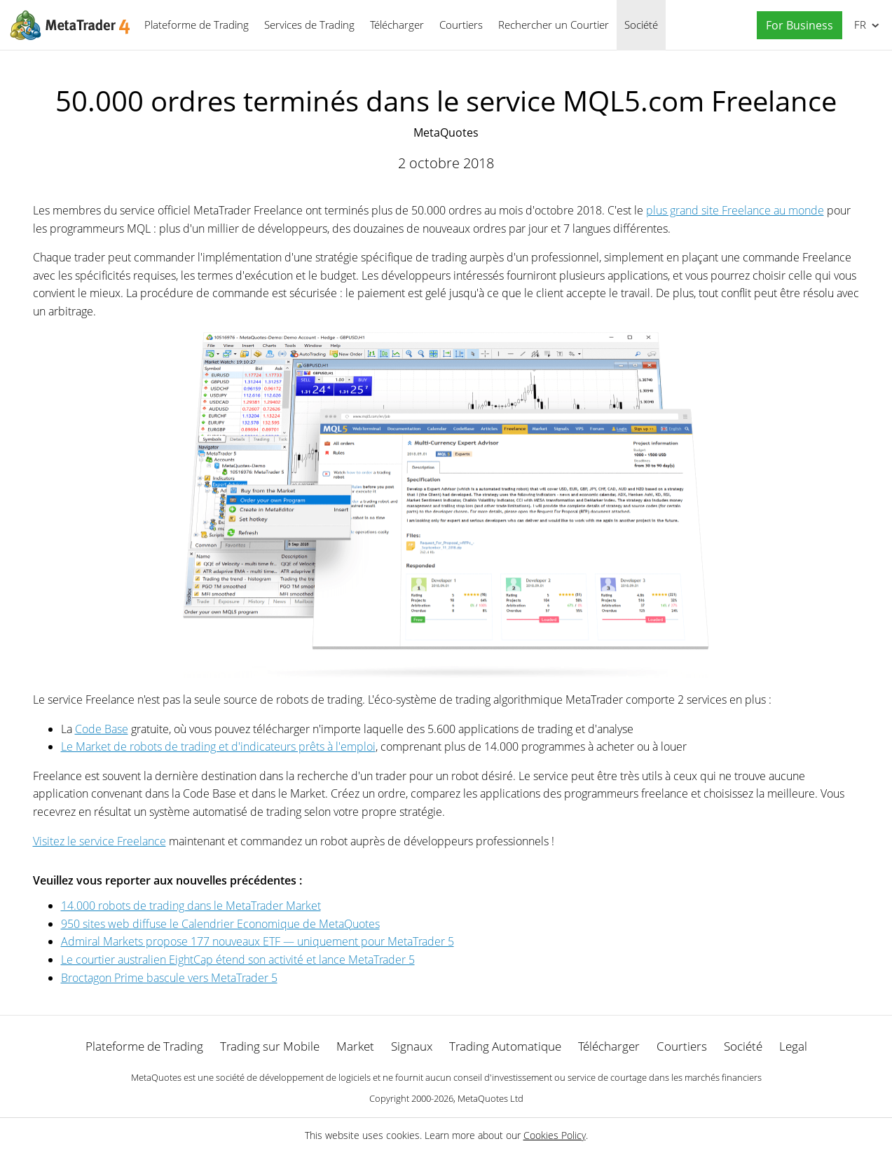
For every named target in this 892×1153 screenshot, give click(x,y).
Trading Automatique (505, 1046)
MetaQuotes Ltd (490, 1098)
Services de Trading (309, 25)
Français (858, 25)
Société (641, 25)
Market (355, 1046)
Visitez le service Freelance (99, 841)
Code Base (101, 729)
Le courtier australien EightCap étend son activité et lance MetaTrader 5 (238, 959)
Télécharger (397, 25)
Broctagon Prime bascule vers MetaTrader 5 (169, 977)
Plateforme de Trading (196, 25)
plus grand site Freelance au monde (735, 210)
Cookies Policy (554, 1135)
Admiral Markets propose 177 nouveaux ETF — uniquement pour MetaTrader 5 (257, 941)
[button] (796, 25)
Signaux (411, 1046)
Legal (793, 1046)
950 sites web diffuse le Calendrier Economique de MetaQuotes (220, 924)
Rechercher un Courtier (553, 25)
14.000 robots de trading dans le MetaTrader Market (191, 905)
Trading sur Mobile (270, 1046)
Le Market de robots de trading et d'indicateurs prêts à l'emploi (218, 746)
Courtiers (461, 25)
